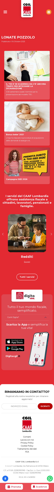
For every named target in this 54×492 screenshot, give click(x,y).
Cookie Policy (27, 446)
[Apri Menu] (5, 11)
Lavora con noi (27, 440)
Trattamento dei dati (27, 449)
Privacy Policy (27, 443)
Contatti (27, 437)
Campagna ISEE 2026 (16, 179)
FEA (27, 452)
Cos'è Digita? (13, 317)
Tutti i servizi (27, 277)
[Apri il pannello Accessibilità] (5, 478)
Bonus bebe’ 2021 (15, 134)
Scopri (27, 262)
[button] (2, 234)
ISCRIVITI (45, 406)
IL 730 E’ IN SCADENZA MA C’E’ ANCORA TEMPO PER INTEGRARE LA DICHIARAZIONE (26, 86)
